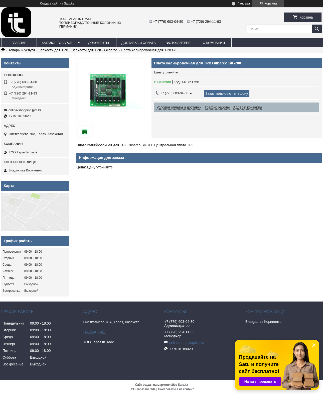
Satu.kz (183, 384)
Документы (98, 43)
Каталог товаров (57, 43)
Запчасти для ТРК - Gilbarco (94, 50)
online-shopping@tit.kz (25, 110)
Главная (19, 43)
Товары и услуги (21, 50)
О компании (214, 43)
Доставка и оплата (138, 43)
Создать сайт (49, 3)
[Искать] (317, 29)
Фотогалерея (179, 43)
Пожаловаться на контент (176, 389)
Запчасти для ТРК (53, 50)
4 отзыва (244, 3)
